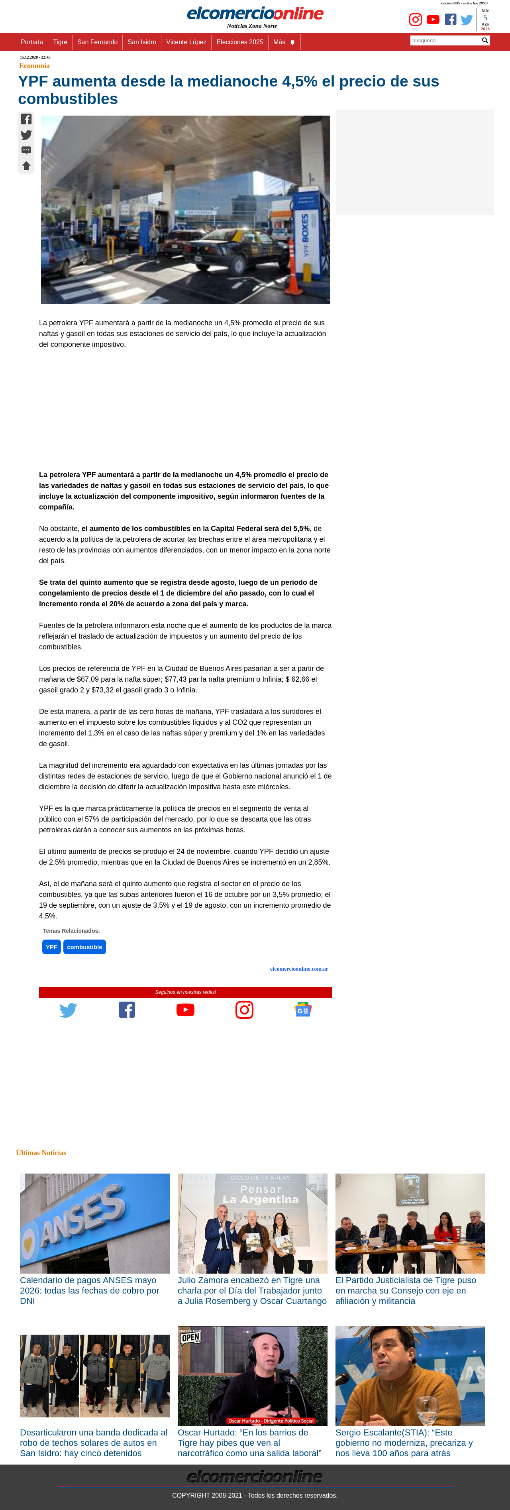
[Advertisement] (181, 410)
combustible (84, 947)
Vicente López (186, 42)
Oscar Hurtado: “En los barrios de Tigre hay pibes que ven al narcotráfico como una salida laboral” (250, 1442)
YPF (51, 947)
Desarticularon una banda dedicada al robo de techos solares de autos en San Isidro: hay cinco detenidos (94, 1442)
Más (284, 42)
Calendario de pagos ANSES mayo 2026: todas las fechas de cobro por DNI (89, 1290)
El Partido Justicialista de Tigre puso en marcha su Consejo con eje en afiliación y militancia (405, 1290)
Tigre (60, 42)
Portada (32, 42)
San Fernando (97, 42)
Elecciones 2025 (239, 42)
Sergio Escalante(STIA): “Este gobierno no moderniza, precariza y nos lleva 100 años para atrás (404, 1442)
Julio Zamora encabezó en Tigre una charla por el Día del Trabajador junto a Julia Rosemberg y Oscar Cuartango (252, 1290)
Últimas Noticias (41, 1153)
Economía (34, 66)
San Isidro (142, 42)
